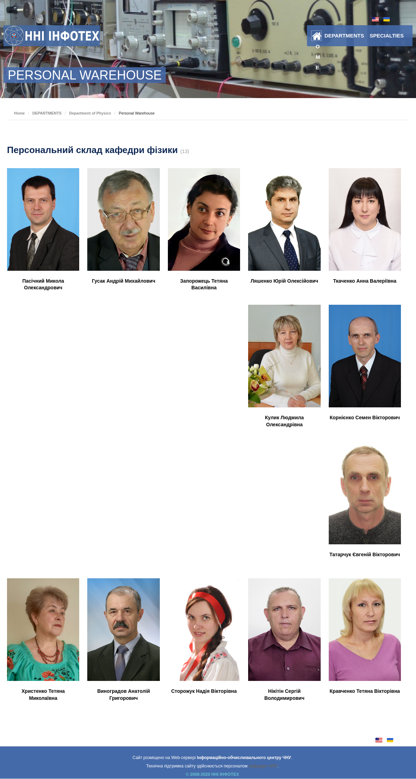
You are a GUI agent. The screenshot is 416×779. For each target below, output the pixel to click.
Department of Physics (90, 113)
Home (318, 37)
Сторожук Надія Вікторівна (204, 691)
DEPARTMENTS (344, 36)
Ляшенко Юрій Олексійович (284, 281)
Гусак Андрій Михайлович (123, 281)
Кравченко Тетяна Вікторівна (364, 691)
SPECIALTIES (387, 36)
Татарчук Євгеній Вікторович (364, 554)
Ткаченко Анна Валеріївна (364, 281)
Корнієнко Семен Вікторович (365, 417)
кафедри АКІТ (263, 766)
